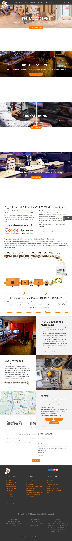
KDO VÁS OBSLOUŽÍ (54, 422)
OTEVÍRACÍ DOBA (58, 419)
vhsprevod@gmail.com (55, 404)
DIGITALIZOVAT (67, 2)
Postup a (48, 351)
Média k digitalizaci (11, 387)
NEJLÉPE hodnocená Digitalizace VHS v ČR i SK (52, 231)
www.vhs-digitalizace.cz (25, 536)
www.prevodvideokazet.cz (46, 536)
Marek (60, 401)
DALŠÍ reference (36, 460)
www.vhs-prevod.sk (35, 536)
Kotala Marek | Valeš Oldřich (14, 521)
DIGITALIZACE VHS (36, 521)
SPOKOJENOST (49, 419)
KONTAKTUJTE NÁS (47, 328)
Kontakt (42, 426)
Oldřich (44, 401)
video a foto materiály (21, 210)
